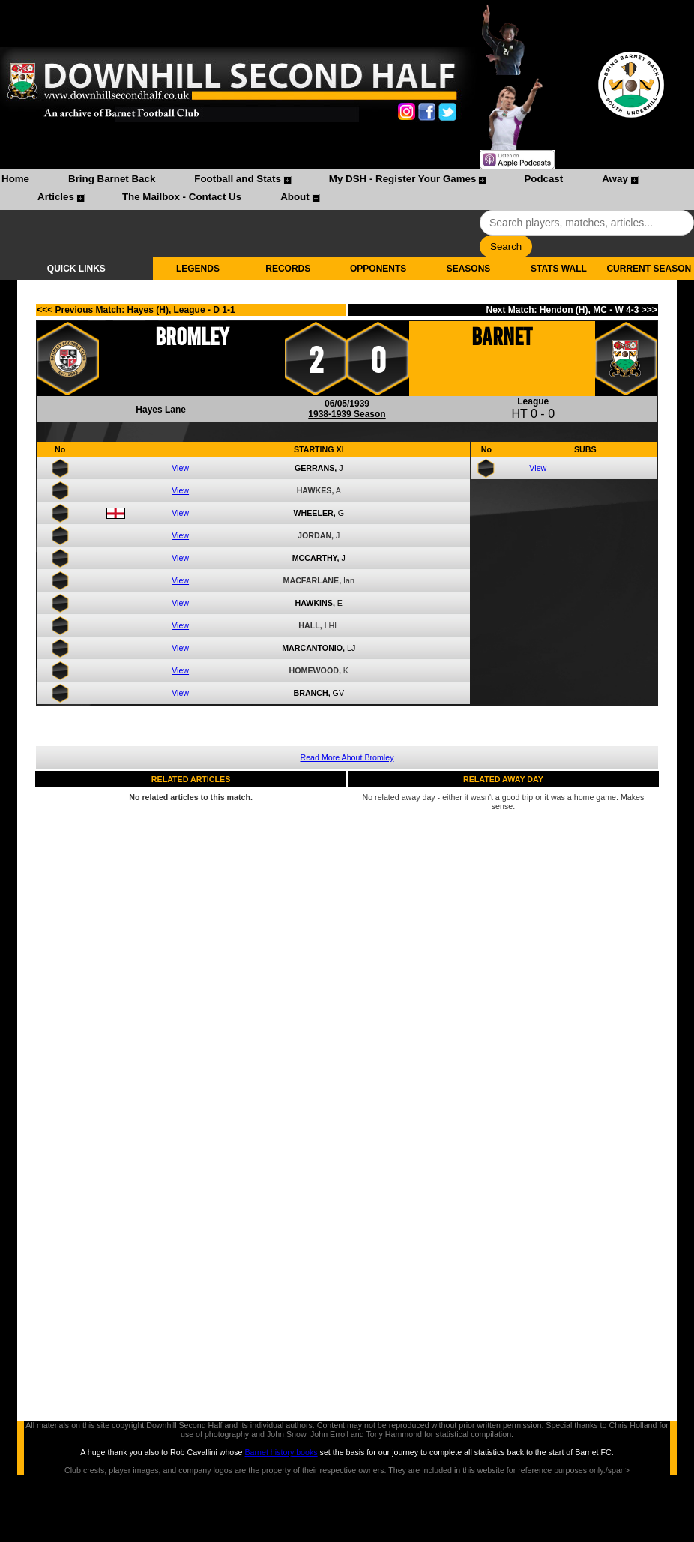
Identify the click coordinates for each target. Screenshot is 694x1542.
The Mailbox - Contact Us (181, 196)
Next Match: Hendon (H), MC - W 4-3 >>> (571, 309)
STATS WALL (559, 268)
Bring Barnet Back (111, 178)
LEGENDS (198, 268)
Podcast (543, 178)
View (180, 468)
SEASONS (469, 268)
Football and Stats (237, 178)
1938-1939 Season (346, 414)
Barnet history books (280, 1452)
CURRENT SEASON (648, 268)
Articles (55, 196)
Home (15, 178)
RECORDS (287, 268)
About (295, 196)
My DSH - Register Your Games (403, 178)
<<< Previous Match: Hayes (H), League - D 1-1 (136, 309)
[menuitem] (15, 181)
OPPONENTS (378, 268)
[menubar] (347, 190)
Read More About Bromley (347, 757)
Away (615, 178)
